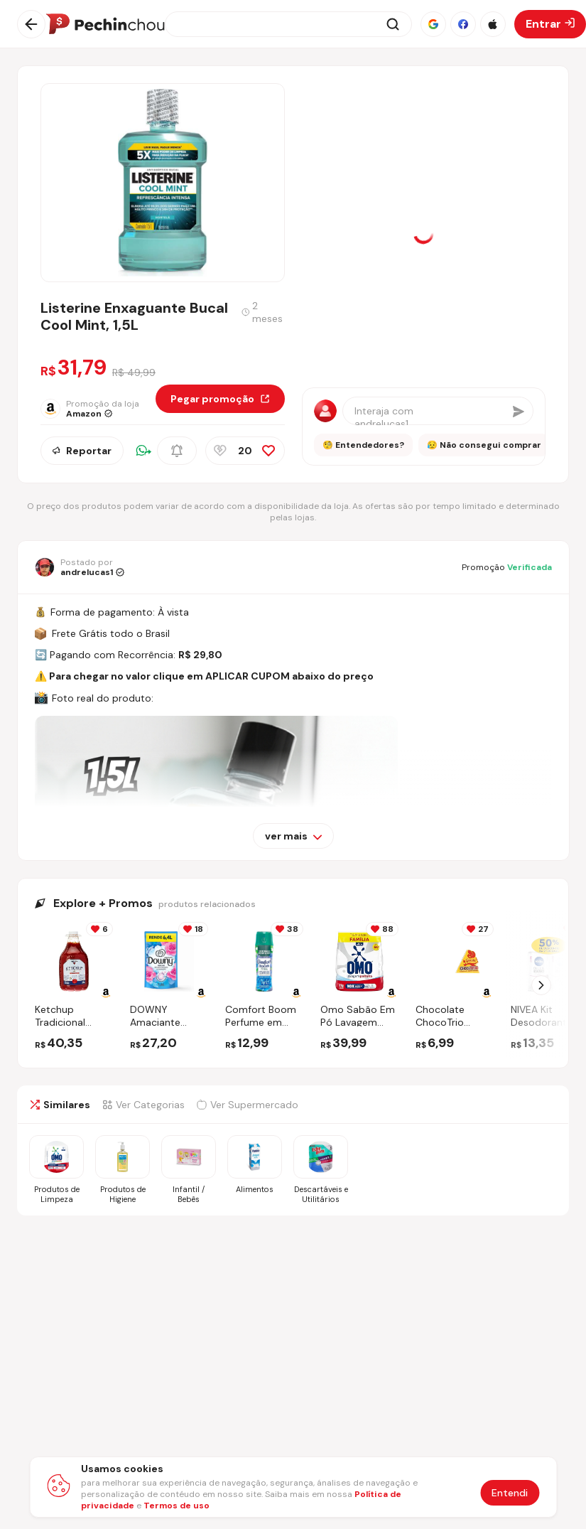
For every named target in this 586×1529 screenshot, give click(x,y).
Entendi (510, 1492)
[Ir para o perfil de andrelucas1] (79, 567)
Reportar (82, 450)
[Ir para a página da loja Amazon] (98, 409)
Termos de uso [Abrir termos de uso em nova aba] (176, 1505)
